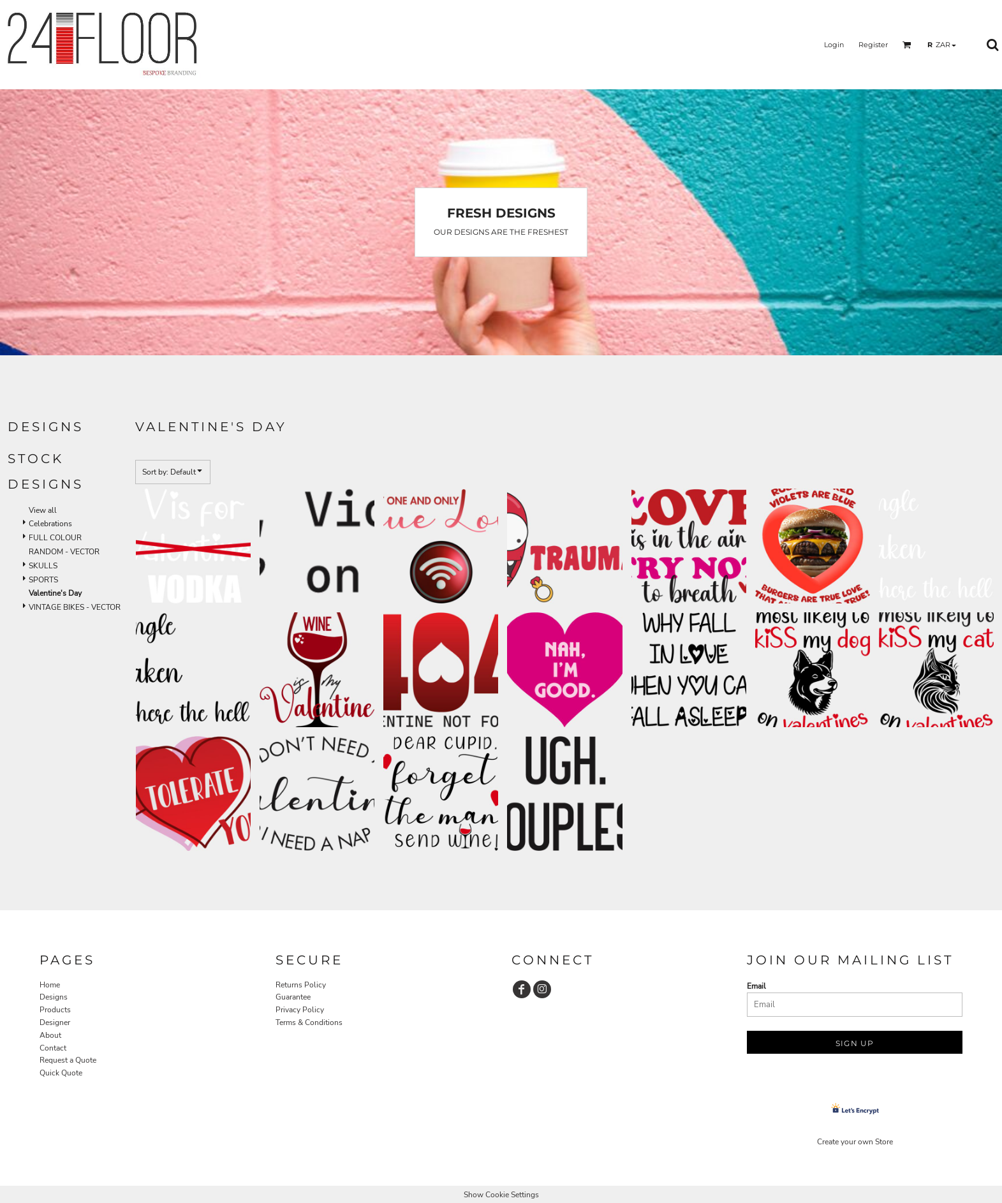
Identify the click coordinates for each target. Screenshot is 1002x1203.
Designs (54, 997)
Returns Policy (301, 985)
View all (43, 510)
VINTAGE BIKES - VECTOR (75, 607)
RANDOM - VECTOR (64, 552)
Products (55, 1010)
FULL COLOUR (55, 538)
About (50, 1035)
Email (756, 986)
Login (834, 44)
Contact (53, 1048)
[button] (907, 44)
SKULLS (43, 566)
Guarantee (293, 997)
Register (873, 44)
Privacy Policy (300, 1010)
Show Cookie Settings (501, 1195)
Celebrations (50, 524)
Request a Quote (68, 1060)
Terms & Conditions (309, 1022)
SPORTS (43, 580)
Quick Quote (61, 1073)
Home (50, 985)
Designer (55, 1022)
